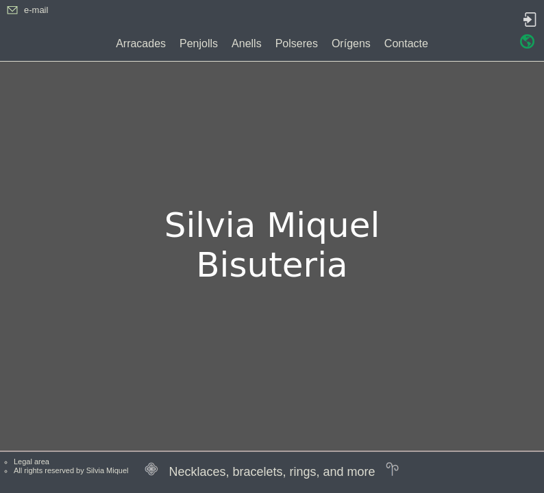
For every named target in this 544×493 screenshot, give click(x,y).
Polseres (296, 43)
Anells (247, 43)
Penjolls (199, 43)
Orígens (351, 43)
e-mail (36, 10)
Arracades (141, 43)
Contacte (406, 43)
